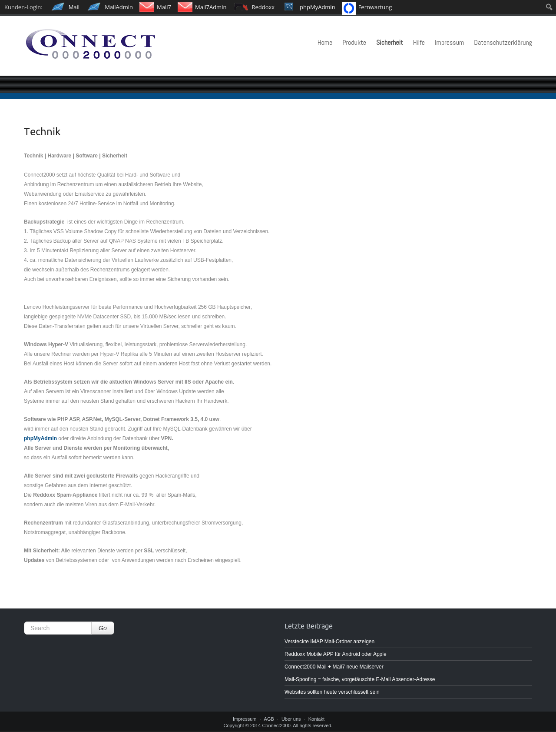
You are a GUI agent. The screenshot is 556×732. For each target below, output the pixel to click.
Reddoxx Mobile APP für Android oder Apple (336, 654)
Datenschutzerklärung (503, 42)
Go (103, 628)
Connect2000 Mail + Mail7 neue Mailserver (334, 667)
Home (325, 42)
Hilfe (419, 42)
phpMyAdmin (40, 438)
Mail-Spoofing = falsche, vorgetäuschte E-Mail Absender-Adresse (360, 679)
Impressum (449, 42)
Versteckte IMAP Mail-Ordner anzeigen (329, 641)
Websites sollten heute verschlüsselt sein (332, 692)
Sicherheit (389, 42)
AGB (269, 719)
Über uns (291, 719)
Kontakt (316, 719)
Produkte (354, 42)
